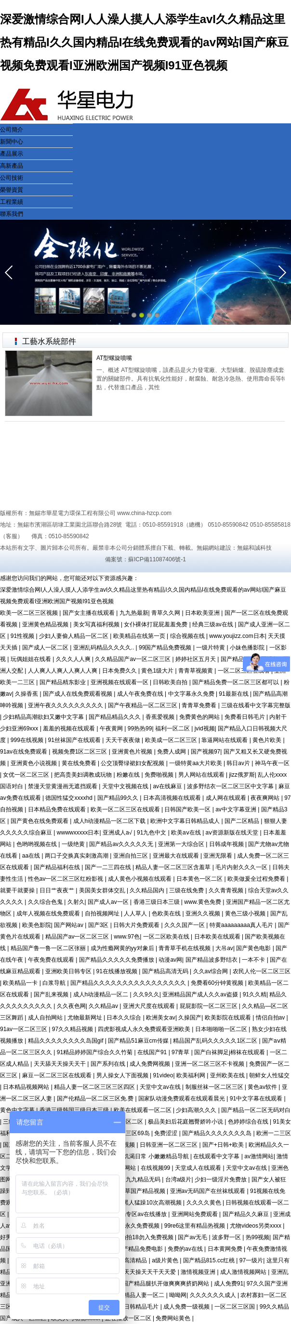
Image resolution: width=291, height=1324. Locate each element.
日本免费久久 (120, 670)
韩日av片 (238, 763)
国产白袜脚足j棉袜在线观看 (230, 1052)
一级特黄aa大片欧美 (196, 763)
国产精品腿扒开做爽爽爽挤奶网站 (166, 1283)
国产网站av (69, 925)
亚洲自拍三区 (131, 855)
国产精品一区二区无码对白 (256, 1110)
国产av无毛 (193, 1237)
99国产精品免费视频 (166, 647)
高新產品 (11, 165)
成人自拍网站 (46, 1017)
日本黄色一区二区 (200, 878)
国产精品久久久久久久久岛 (217, 1133)
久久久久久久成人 (214, 1295)
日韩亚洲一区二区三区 (169, 1144)
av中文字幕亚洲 (236, 809)
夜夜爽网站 (266, 797)
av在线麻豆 (168, 786)
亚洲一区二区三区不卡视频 (210, 1063)
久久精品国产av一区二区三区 (133, 659)
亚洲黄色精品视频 (46, 624)
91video (163, 1075)
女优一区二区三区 (27, 774)
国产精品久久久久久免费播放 (117, 959)
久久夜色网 (71, 1006)
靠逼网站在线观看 (225, 740)
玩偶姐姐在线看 (32, 659)
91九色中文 (152, 832)
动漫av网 (170, 959)
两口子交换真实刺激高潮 (77, 855)
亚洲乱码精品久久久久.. (104, 647)
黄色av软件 (263, 1087)
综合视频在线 (188, 636)
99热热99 (140, 728)
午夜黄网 (112, 728)
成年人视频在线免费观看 (48, 913)
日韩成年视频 (227, 844)
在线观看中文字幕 (217, 1156)
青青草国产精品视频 (140, 1191)
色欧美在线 (167, 913)
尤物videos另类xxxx (256, 1225)
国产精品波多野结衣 (212, 959)
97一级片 (251, 1260)
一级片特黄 (211, 647)
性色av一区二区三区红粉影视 (66, 878)
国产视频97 (205, 751)
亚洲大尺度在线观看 (149, 1006)
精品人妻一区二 (145, 1295)
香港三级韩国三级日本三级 (75, 1110)
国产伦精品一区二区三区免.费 (96, 1098)
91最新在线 (234, 693)
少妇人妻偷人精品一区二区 (74, 636)
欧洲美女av (160, 1017)
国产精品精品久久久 (115, 717)
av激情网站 (259, 1156)
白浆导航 (54, 983)
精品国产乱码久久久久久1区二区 (216, 1040)
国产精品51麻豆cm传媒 (139, 1040)
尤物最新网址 (85, 1017)
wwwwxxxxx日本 (78, 832)
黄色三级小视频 (246, 913)
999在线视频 (28, 740)
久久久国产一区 (185, 925)
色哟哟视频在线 (37, 844)
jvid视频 (205, 728)
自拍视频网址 (103, 913)
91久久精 (254, 994)
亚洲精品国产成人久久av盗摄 (200, 994)
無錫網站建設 (214, 547)
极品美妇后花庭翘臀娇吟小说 (186, 1121)
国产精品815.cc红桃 (210, 1260)
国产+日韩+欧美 (223, 1144)
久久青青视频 (227, 890)
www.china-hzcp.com (144, 513)
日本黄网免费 (226, 1248)
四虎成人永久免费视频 (131, 1225)
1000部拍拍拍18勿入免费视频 (135, 1237)
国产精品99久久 (118, 797)
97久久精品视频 (73, 1029)
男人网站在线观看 (202, 774)
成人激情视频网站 (244, 1272)
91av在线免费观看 (24, 751)
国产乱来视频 (52, 994)
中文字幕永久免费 (192, 693)
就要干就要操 (18, 890)
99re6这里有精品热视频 (195, 1225)
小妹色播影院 (248, 647)
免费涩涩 (166, 1133)
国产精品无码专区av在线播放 (129, 1214)
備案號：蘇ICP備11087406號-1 (145, 559)
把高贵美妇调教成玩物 (83, 774)
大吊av (224, 948)
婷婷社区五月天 (196, 659)
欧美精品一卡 (21, 983)
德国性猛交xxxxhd (69, 797)
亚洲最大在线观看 (176, 855)
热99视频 (257, 1237)
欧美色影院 (36, 925)
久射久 (76, 902)
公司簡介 (11, 129)
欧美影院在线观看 (228, 1017)
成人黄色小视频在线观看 (140, 878)
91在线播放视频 (117, 971)
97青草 (181, 1052)
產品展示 (11, 153)
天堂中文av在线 (161, 1087)
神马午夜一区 (272, 763)
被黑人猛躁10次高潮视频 (150, 1202)
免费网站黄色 (174, 1318)
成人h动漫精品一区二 (101, 994)
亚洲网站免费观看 (195, 1214)
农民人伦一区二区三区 (262, 971)
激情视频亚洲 (199, 1272)
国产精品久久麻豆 (246, 1214)
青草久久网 (166, 612)
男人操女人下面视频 (123, 1075)
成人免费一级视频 (187, 1306)
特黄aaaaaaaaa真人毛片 (242, 925)
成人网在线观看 (227, 797)
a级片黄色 (166, 1260)
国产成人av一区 (109, 902)
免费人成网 (172, 751)
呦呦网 (177, 1295)
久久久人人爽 (74, 659)
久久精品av (104, 1006)
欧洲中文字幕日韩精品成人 (185, 821)
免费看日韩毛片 (245, 717)
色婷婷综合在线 (249, 1121)
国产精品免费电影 (140, 1248)
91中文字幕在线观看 (257, 1098)
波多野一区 (227, 1237)
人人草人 (136, 913)
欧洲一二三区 (273, 1133)
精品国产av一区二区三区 (78, 936)
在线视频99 (156, 1168)
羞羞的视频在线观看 (69, 728)
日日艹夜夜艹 (58, 890)
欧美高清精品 (130, 1260)
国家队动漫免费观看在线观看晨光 (182, 1098)
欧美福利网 (191, 1075)
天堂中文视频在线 (126, 786)
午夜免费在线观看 (52, 959)
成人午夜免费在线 (141, 693)
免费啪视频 (160, 774)
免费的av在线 (186, 1248)
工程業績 (11, 202)
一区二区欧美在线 (167, 936)
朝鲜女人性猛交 (269, 1075)
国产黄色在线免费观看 (40, 821)
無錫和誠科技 (254, 547)
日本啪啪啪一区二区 (222, 1029)
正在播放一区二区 (129, 1318)
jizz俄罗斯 (241, 774)
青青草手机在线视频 (185, 948)
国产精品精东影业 (63, 682)
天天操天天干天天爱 (150, 1272)
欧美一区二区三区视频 (29, 612)
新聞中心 (11, 141)
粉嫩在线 (129, 774)
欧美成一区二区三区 (171, 740)
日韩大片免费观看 (137, 925)
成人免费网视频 (151, 1063)
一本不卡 (254, 959)
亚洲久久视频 (203, 913)
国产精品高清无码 (166, 971)
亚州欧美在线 (228, 1075)
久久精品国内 (148, 890)
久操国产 (189, 1017)
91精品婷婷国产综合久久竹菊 (95, 1052)
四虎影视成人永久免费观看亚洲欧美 (145, 1029)
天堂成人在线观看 (199, 1168)
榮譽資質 (11, 189)
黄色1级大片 (158, 670)
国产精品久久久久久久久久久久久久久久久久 (128, 983)
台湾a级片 (178, 1179)
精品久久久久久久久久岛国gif (66, 1040)
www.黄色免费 (203, 902)
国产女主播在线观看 (89, 612)
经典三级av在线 (213, 624)
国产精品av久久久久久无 (122, 844)
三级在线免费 (187, 890)
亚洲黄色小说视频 (34, 763)
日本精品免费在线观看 (57, 809)
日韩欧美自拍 (171, 682)
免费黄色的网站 (200, 717)
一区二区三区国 (235, 1306)
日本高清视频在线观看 (172, 797)
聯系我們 (11, 214)
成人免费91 (228, 1283)
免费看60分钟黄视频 (218, 983)
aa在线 (32, 855)
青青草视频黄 (196, 670)
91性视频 (23, 636)
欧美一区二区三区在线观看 (126, 809)
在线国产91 (153, 1052)
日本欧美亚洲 (203, 612)
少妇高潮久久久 (197, 1110)
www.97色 (127, 936)
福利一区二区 (173, 728)
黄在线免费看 (80, 763)
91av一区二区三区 (24, 1029)
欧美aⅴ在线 (186, 832)
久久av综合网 (211, 971)
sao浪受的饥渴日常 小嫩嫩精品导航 (143, 1156)
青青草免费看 (200, 705)
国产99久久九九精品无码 (129, 1179)
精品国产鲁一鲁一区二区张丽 (49, 948)
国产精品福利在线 (57, 867)
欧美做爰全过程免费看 (257, 878)
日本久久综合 (124, 1017)
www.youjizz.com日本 (237, 636)
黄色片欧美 (267, 740)
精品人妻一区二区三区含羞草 (173, 867)
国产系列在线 (109, 1063)
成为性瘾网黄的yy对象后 (123, 948)
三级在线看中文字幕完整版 (256, 705)
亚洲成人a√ (118, 832)
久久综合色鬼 (46, 902)
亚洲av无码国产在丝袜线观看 (208, 1191)
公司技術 (11, 177)
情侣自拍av (271, 1017)
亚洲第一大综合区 (182, 844)
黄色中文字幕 (18, 1110)
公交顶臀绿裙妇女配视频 (133, 763)
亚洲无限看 (218, 855)
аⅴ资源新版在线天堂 (233, 832)
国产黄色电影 (254, 948)
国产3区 (99, 925)
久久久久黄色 (204, 1202)
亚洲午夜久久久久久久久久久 (66, 705)
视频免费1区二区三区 (80, 751)
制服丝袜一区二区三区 (215, 1087)
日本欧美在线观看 (218, 936)
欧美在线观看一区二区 (143, 1110)
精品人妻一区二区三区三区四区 (95, 1087)
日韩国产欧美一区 (188, 809)
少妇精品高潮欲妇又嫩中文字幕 (44, 717)
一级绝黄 (74, 844)
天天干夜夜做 (124, 740)
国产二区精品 (243, 821)
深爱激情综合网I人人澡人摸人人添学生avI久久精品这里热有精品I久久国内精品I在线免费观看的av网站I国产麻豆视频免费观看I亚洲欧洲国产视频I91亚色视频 (144, 42)
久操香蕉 (27, 693)
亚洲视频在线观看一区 (120, 682)
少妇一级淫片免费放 (221, 1179)
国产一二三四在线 (108, 867)
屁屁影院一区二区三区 (209, 1006)
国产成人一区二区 (46, 647)
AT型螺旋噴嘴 (114, 358)
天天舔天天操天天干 (60, 1063)
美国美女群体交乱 (103, 890)
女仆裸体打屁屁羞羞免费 (156, 624)
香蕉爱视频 (161, 717)
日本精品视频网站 (27, 1087)
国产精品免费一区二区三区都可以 (236, 682)
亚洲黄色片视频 (133, 751)
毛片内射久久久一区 (242, 867)
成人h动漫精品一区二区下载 (110, 821)
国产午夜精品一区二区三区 (143, 705)
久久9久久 (146, 994)
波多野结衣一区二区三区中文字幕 (231, 786)
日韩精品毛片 (142, 1306)
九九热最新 (133, 612)
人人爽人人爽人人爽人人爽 (63, 670)
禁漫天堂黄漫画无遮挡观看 (63, 786)
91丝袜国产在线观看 (75, 740)
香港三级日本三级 (157, 902)
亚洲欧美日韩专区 (69, 971)
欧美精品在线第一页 (140, 636)
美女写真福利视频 (97, 624)
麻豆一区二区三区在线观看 (57, 1075)
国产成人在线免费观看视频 (78, 693)
